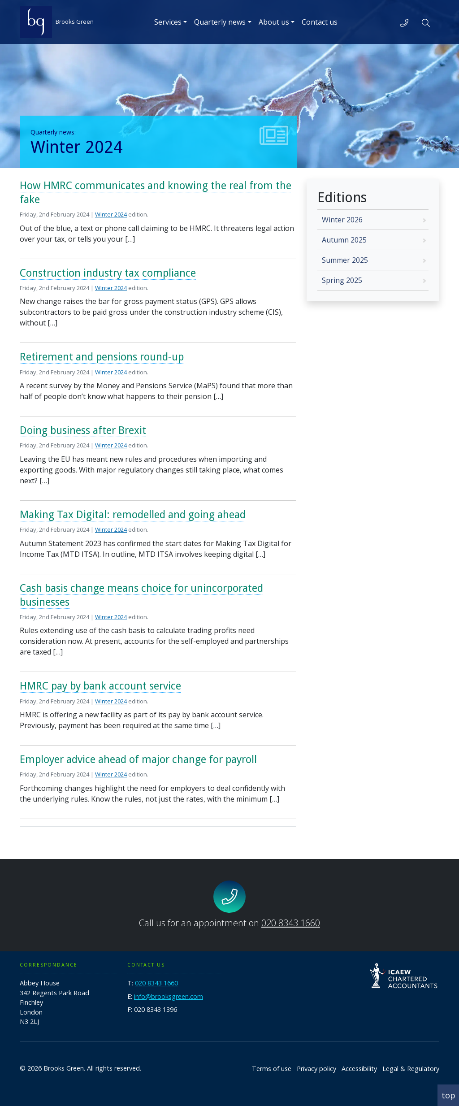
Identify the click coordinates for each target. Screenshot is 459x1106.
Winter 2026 (342, 220)
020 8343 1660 (290, 923)
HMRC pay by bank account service (100, 686)
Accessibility (359, 1068)
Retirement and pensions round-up (102, 357)
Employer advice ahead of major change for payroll (138, 759)
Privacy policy (316, 1068)
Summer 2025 (345, 260)
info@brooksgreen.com (168, 996)
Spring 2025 (342, 280)
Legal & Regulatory (410, 1068)
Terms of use (271, 1068)
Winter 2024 (111, 214)
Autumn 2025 (344, 240)
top (448, 1095)
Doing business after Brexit (83, 430)
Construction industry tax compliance (108, 273)
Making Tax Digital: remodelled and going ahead (133, 514)
